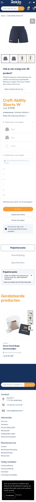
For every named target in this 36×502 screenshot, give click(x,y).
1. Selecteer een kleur (13, 122)
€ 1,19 (8, 356)
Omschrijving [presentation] (18, 255)
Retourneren (5, 456)
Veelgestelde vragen (8, 434)
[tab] (18, 248)
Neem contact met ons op (14, 89)
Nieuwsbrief (5, 430)
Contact (4, 446)
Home (3, 16)
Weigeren (19, 495)
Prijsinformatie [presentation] (18, 247)
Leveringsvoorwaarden (9, 475)
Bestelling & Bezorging (9, 450)
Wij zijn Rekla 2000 (8, 427)
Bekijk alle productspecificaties (14, 116)
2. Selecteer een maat (13, 155)
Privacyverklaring (7, 469)
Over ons (4, 421)
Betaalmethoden (7, 453)
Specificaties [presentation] (17, 262)
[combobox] (9, 8)
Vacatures (4, 424)
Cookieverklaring (7, 466)
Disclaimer (4, 472)
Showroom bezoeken (8, 437)
